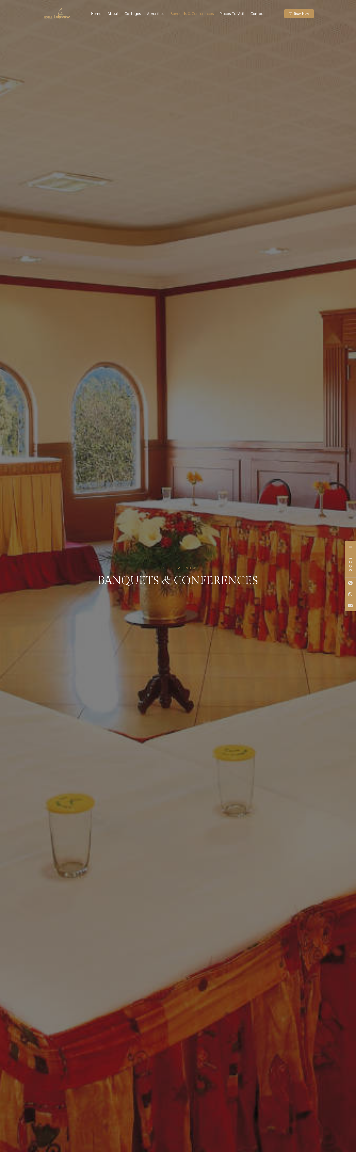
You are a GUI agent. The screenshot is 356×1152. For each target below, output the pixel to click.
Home (96, 13)
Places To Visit (232, 13)
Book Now (299, 14)
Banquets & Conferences (192, 13)
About (113, 13)
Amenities (155, 13)
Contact (257, 13)
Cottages (132, 13)
